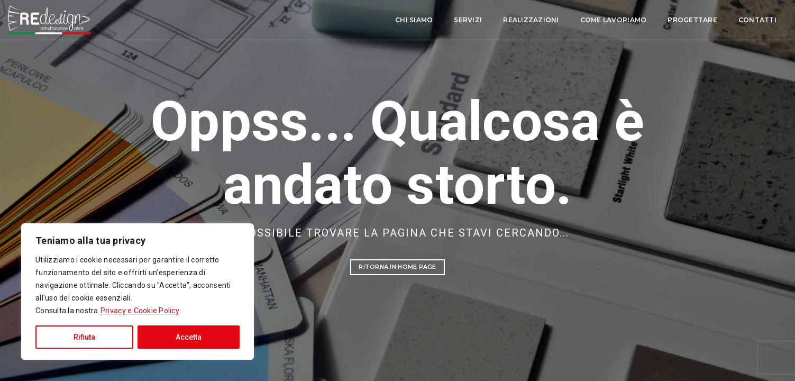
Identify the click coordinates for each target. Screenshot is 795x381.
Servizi (380, 20)
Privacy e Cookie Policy (139, 310)
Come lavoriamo (525, 20)
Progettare (604, 20)
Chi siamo (326, 20)
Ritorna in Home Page (397, 266)
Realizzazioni (443, 20)
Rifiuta (84, 337)
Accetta (189, 337)
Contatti (669, 20)
